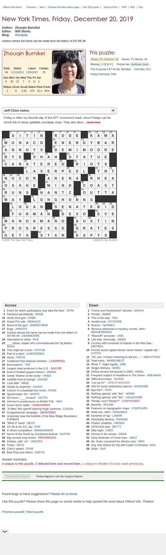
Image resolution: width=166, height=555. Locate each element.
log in (48, 476)
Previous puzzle (13, 512)
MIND (25, 383)
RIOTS (20, 357)
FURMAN (13, 419)
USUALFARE (134, 397)
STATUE (39, 350)
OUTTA (43, 397)
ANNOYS (21, 328)
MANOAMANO (43, 430)
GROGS (119, 423)
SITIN (70, 310)
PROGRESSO (47, 437)
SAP (103, 448)
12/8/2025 (32, 72)
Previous (31, 7)
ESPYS (39, 452)
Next (42, 7)
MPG (141, 441)
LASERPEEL (57, 361)
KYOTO (96, 353)
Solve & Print (110, 7)
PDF (124, 7)
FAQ (132, 7)
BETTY (116, 426)
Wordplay (21, 35)
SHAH (10, 346)
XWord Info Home (12, 7)
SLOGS (119, 379)
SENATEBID (48, 412)
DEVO (31, 423)
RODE (39, 314)
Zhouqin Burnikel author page (63, 7)
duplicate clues (139, 64)
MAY (59, 401)
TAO (115, 317)
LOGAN (68, 408)
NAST (133, 437)
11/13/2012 (17, 72)
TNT (27, 364)
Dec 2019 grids (91, 7)
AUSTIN (65, 434)
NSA (153, 445)
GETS (20, 445)
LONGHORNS (41, 405)
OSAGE (43, 379)
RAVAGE (122, 419)
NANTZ (34, 394)
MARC (116, 368)
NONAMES (120, 412)
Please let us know (64, 494)
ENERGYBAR (39, 325)
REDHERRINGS (101, 332)
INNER (106, 314)
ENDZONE (141, 386)
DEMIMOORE (31, 335)
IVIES (109, 430)
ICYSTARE (115, 321)
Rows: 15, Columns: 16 (104, 59)
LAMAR (117, 415)
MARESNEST (115, 360)
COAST (38, 386)
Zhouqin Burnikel (24, 53)
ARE (123, 364)
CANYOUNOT (131, 401)
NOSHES (109, 325)
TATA (108, 390)
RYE (36, 339)
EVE (37, 426)
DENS (123, 434)
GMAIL (139, 371)
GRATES (36, 441)
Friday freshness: (100, 74)
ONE (120, 335)
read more (93, 122)
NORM (130, 393)
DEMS (122, 339)
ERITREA (97, 346)
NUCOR (56, 368)
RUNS (52, 390)
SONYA (139, 310)
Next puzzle (35, 512)
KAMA (32, 317)
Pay (141, 7)
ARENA (51, 372)
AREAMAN (154, 375)
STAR (29, 448)
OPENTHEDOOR (119, 382)
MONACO (34, 321)
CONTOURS (140, 408)
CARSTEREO (35, 353)
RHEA (47, 375)
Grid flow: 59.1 (142, 69)
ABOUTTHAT (152, 357)
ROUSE (108, 404)
